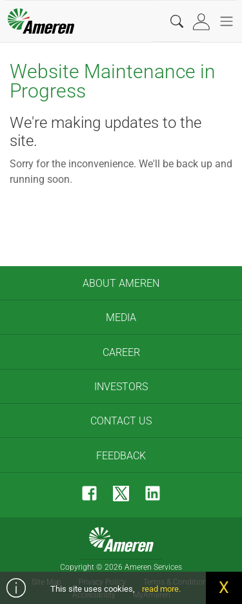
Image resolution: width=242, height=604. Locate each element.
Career (121, 352)
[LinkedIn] (152, 493)
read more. (161, 589)
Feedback (121, 456)
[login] (202, 21)
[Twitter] (121, 493)
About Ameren (121, 283)
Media (121, 317)
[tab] (202, 21)
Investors (121, 386)
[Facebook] (89, 493)
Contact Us (121, 421)
